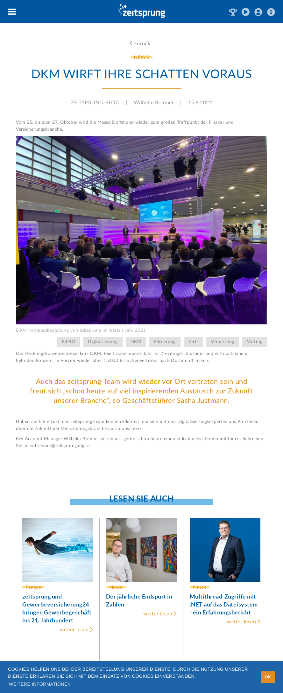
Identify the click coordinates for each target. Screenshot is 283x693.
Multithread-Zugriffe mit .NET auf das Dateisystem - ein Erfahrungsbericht (224, 604)
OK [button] (268, 677)
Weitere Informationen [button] (40, 684)
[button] (12, 12)
